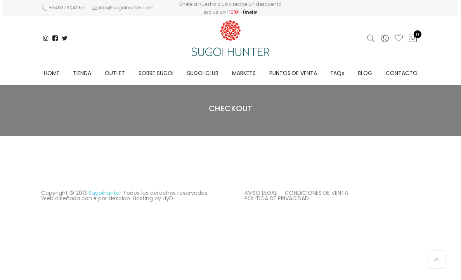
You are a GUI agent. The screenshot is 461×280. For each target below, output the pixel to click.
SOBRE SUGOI (156, 73)
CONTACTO (402, 73)
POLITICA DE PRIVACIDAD (276, 198)
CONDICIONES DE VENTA (316, 193)
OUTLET (115, 73)
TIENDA (82, 73)
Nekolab (119, 198)
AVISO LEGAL (260, 193)
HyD (168, 198)
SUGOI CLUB (202, 73)
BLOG (365, 73)
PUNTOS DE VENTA (293, 73)
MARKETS (244, 73)
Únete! (250, 12)
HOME (51, 73)
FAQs (337, 73)
